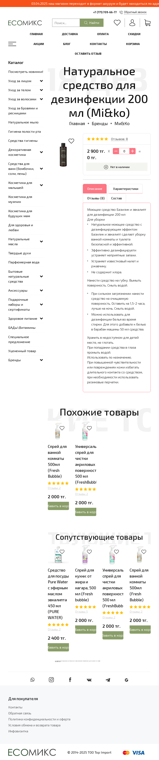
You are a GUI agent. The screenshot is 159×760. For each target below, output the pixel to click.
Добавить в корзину (58, 506)
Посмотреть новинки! (25, 71)
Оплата (103, 34)
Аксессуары (17, 290)
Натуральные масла (19, 241)
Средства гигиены (22, 140)
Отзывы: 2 (54, 488)
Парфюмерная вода (23, 262)
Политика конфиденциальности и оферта (39, 719)
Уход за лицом (19, 81)
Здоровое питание (22, 318)
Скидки (134, 34)
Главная (36, 34)
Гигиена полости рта (24, 131)
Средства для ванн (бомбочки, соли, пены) (21, 168)
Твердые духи (19, 253)
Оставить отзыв (88, 53)
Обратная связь (19, 713)
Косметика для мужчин (20, 199)
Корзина (133, 44)
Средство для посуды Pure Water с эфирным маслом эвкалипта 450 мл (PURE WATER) (58, 594)
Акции (39, 44)
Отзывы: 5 (81, 611)
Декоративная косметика (19, 152)
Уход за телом (19, 90)
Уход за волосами (22, 99)
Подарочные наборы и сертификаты (19, 304)
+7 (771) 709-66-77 (105, 12)
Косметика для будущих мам (20, 213)
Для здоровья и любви (20, 227)
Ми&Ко (122, 123)
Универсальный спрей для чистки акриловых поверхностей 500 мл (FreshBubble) (89, 464)
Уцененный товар (22, 351)
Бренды (100, 123)
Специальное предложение (19, 339)
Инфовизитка (18, 731)
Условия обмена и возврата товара (34, 725)
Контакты (98, 44)
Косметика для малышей (20, 185)
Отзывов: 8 (119, 139)
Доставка (70, 34)
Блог (67, 44)
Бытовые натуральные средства (18, 276)
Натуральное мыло (23, 122)
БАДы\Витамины (21, 327)
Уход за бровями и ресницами (23, 110)
